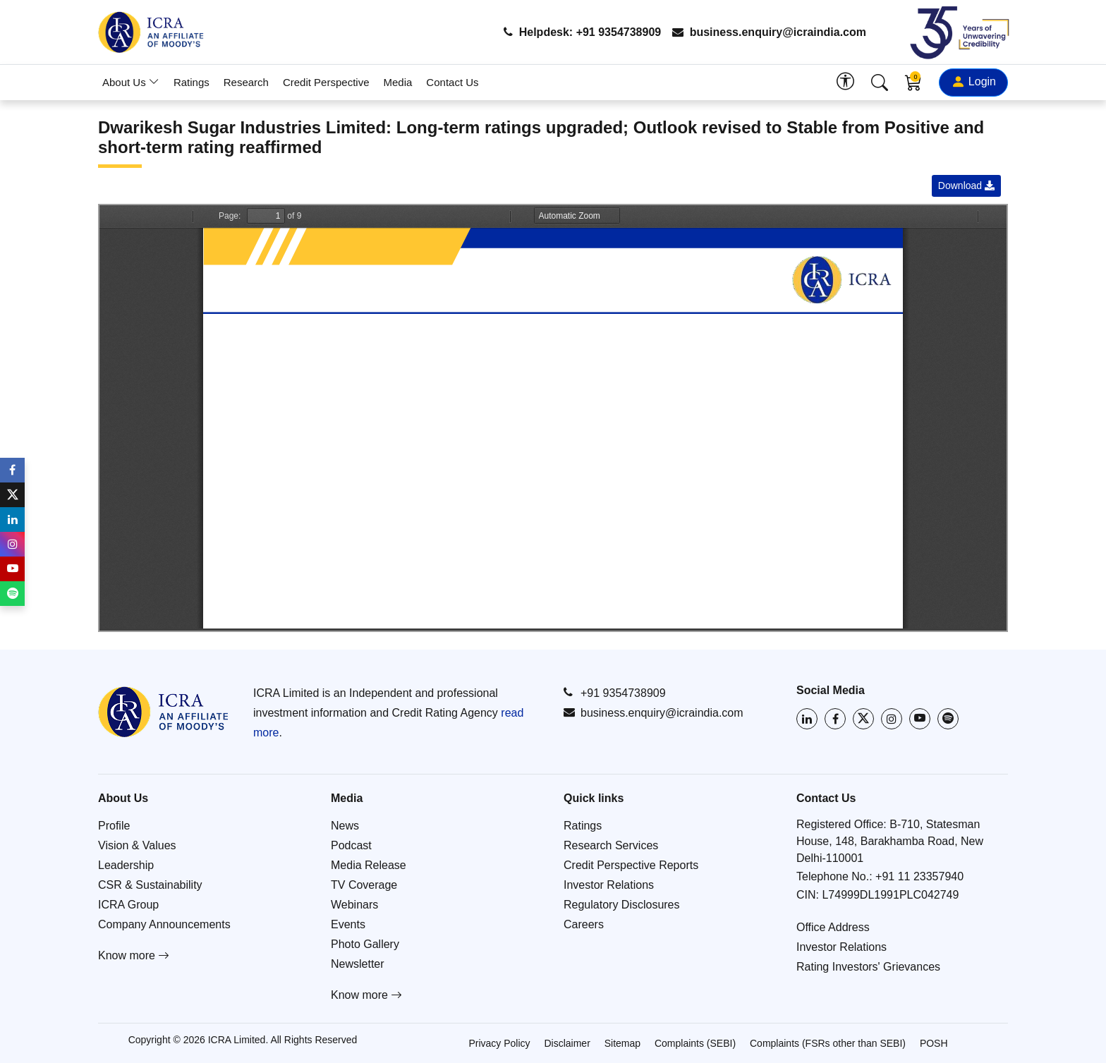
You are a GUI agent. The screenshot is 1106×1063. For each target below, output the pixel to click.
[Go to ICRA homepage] (163, 712)
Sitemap (622, 1043)
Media (398, 82)
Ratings (191, 82)
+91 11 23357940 (919, 876)
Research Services (611, 845)
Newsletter (357, 964)
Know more (133, 955)
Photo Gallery (365, 944)
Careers (584, 924)
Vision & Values (137, 845)
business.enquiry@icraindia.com (769, 32)
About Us (130, 82)
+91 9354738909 (615, 692)
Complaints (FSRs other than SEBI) (828, 1043)
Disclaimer (567, 1043)
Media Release (368, 865)
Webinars (354, 905)
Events (348, 924)
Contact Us (452, 82)
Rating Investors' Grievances (868, 967)
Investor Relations (609, 885)
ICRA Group (128, 905)
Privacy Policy (499, 1043)
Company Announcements (164, 924)
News (345, 826)
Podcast (351, 845)
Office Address (833, 927)
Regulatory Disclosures (622, 905)
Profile (114, 826)
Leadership (126, 865)
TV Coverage (364, 885)
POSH (934, 1043)
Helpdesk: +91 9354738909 (582, 32)
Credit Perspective (326, 82)
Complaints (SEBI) (695, 1043)
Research (246, 82)
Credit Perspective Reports (631, 865)
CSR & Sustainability (150, 885)
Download (966, 185)
